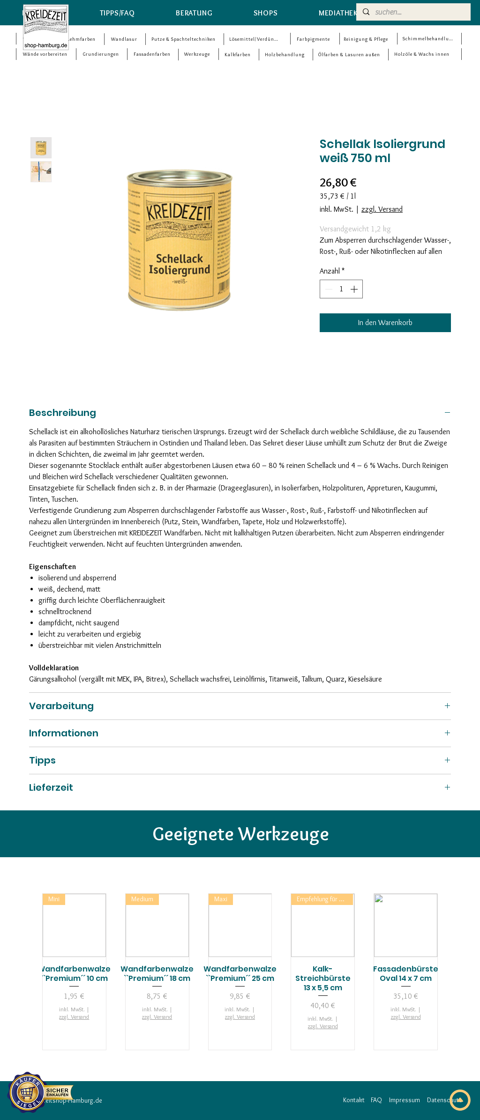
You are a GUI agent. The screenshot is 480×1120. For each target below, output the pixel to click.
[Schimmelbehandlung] (429, 39)
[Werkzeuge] (198, 54)
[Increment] (354, 289)
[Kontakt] (354, 1100)
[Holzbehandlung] (285, 54)
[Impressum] (404, 1100)
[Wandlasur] (125, 39)
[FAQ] (376, 1100)
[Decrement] (327, 289)
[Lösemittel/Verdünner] (255, 39)
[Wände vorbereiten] (46, 54)
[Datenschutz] (444, 1100)
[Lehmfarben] (82, 39)
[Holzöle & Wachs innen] (422, 54)
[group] (240, 971)
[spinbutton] (341, 289)
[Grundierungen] (101, 54)
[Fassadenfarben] (152, 54)
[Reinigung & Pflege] (367, 39)
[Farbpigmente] (314, 39)
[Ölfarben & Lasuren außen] (350, 54)
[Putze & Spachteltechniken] (184, 39)
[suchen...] (413, 12)
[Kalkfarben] (238, 54)
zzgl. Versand (382, 209)
